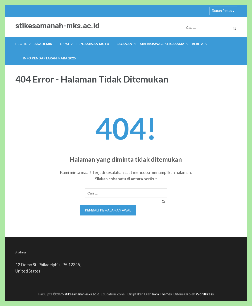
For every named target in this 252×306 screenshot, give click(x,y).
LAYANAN (124, 44)
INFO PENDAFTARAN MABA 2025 (49, 58)
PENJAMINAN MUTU (92, 44)
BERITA (197, 44)
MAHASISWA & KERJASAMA (162, 44)
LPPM (64, 44)
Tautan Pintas (221, 10)
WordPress (205, 294)
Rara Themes (162, 294)
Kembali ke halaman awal (108, 210)
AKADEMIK (43, 44)
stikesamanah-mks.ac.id (57, 25)
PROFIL (21, 44)
